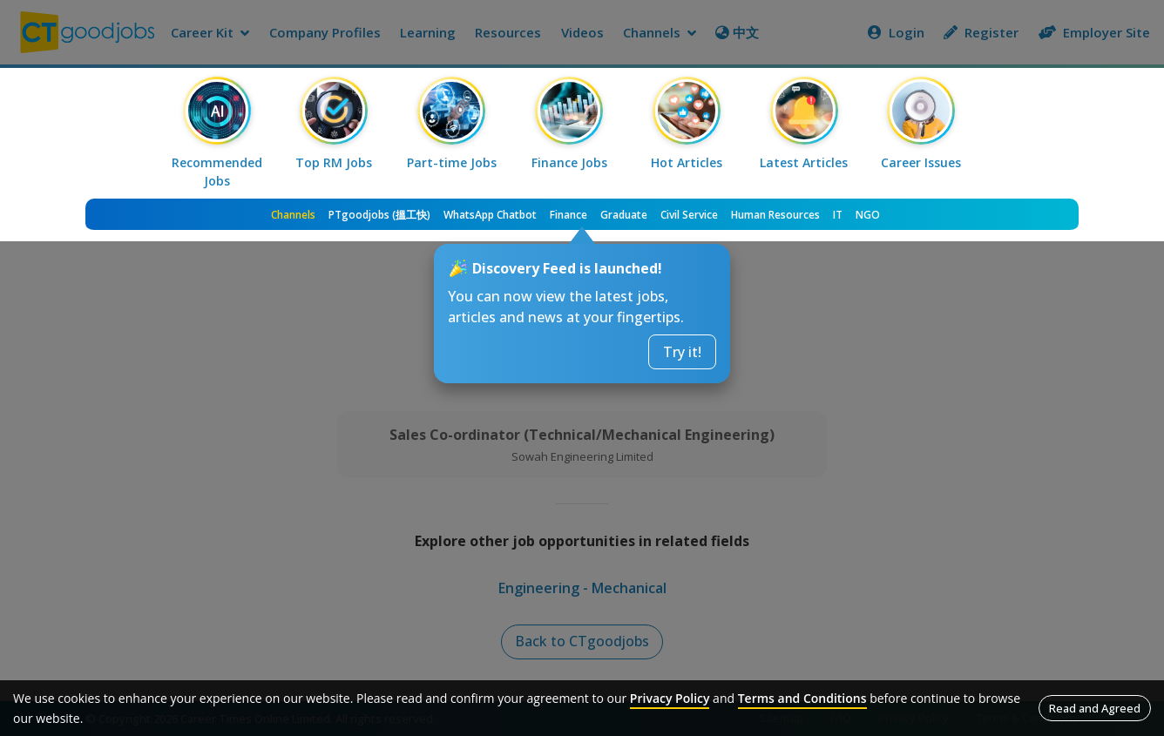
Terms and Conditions (802, 698)
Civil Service (689, 214)
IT (838, 214)
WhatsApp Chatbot (490, 214)
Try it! (682, 351)
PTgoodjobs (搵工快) (379, 214)
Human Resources (775, 214)
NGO (868, 214)
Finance (568, 214)
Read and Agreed (1094, 708)
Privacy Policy (670, 698)
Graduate (623, 214)
